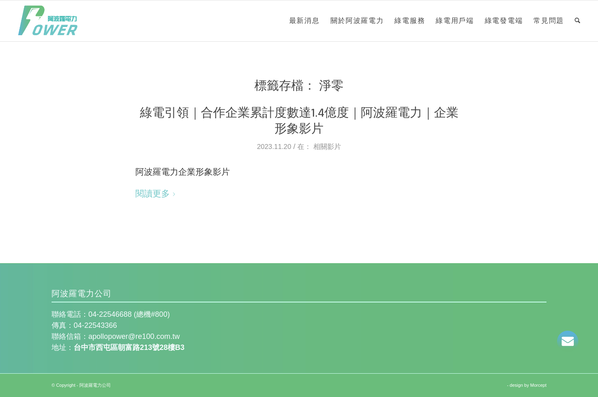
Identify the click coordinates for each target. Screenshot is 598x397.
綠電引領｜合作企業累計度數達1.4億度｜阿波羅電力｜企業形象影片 (299, 120)
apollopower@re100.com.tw (134, 336)
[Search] (577, 20)
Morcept (538, 385)
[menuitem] (304, 20)
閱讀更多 (156, 193)
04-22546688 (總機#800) (130, 314)
